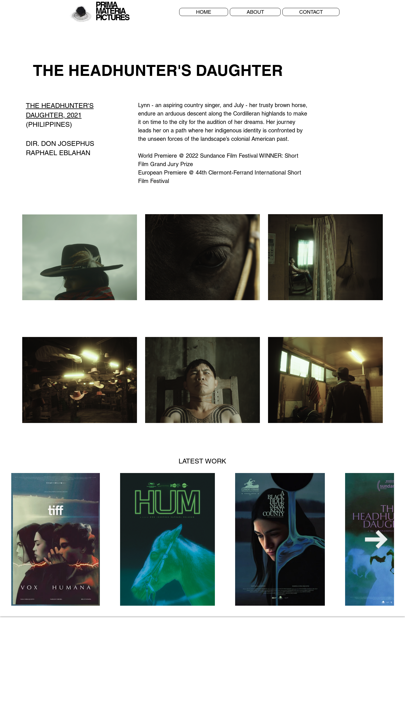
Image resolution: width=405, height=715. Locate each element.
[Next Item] (376, 539)
